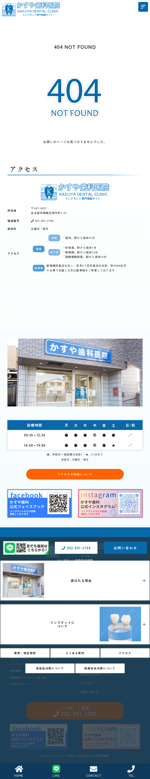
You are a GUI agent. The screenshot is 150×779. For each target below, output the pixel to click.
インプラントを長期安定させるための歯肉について (42, 668)
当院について (19, 645)
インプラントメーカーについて (108, 644)
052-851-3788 (76, 680)
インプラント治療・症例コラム (108, 650)
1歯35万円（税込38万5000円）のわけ (35, 632)
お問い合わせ (125, 680)
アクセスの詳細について (75, 474)
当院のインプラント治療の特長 (31, 652)
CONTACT (94, 771)
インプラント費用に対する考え (31, 638)
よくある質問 (91, 667)
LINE (56, 771)
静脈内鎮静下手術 (99, 630)
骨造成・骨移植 (20, 659)
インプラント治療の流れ (103, 637)
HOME (19, 771)
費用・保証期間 (93, 658)
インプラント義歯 (99, 623)
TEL (131, 771)
